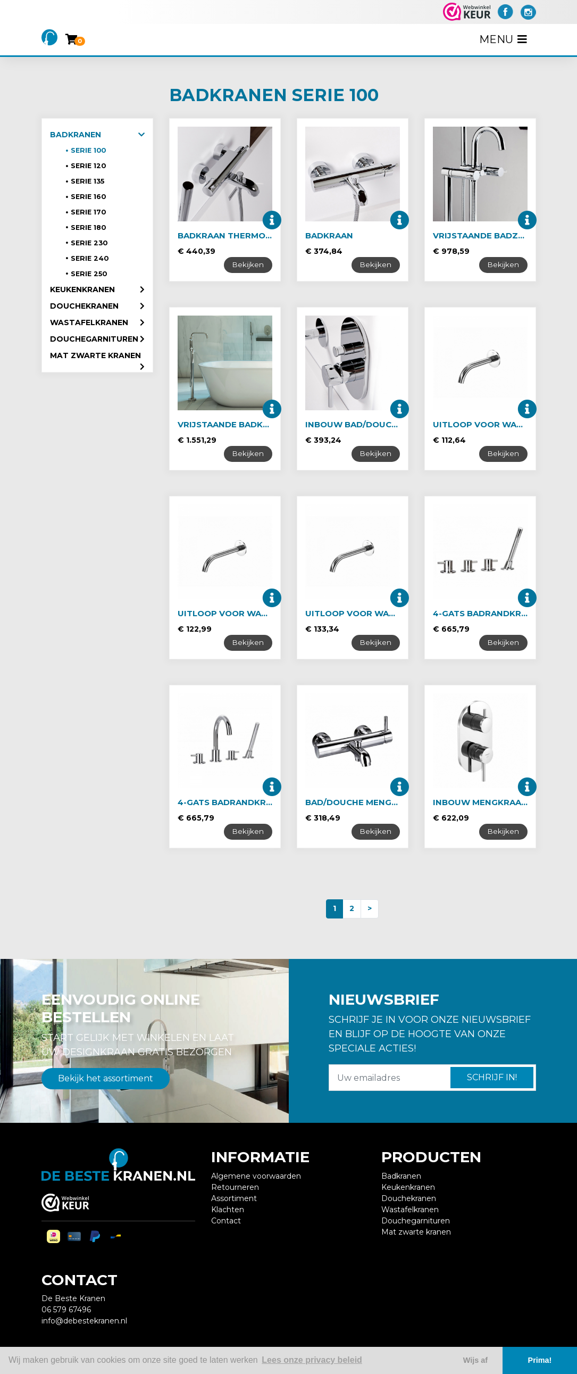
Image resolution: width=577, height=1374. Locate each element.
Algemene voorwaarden (256, 1176)
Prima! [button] (540, 1360)
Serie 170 (88, 212)
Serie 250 (89, 274)
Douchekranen (84, 306)
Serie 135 (87, 181)
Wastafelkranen (89, 322)
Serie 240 (89, 258)
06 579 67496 (66, 1309)
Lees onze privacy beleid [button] (312, 1359)
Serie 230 (89, 243)
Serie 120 (88, 166)
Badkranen (75, 134)
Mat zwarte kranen (95, 355)
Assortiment (234, 1198)
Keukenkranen (82, 289)
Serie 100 (88, 150)
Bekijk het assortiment (105, 1078)
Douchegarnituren (94, 339)
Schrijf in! (492, 1077)
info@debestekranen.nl (84, 1321)
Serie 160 (88, 197)
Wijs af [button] (475, 1360)
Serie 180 (88, 227)
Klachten (227, 1209)
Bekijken (248, 264)
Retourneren (235, 1187)
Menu (504, 39)
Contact (226, 1221)
